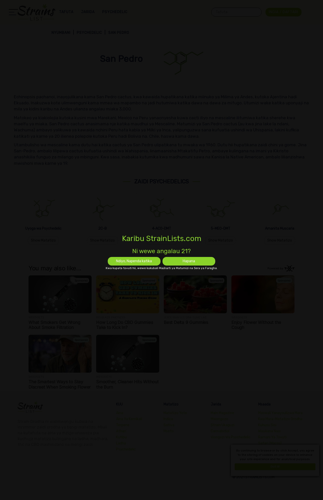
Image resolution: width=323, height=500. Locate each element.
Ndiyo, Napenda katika (134, 261)
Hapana (189, 261)
